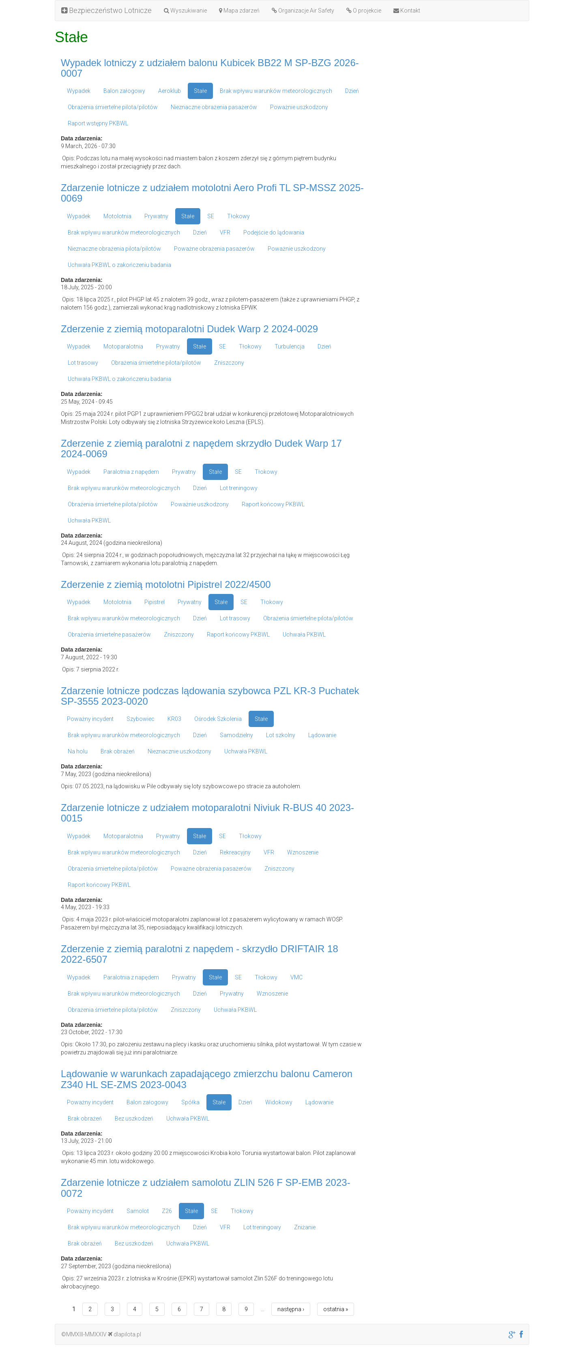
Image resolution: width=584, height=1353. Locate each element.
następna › (290, 1309)
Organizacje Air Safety (303, 10)
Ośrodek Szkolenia (218, 719)
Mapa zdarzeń (239, 10)
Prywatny (156, 216)
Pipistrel (154, 602)
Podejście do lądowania (273, 232)
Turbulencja (290, 346)
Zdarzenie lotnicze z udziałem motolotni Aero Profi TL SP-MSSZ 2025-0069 (212, 193)
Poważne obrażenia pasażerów (214, 248)
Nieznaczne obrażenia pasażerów (214, 107)
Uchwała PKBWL (89, 520)
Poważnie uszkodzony (299, 107)
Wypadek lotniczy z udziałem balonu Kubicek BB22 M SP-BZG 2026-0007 (210, 68)
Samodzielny (236, 735)
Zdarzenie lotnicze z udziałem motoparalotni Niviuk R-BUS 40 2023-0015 (207, 813)
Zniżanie (305, 1227)
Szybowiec (141, 719)
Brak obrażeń (118, 751)
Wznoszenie (302, 852)
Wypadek (78, 91)
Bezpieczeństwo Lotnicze (106, 10)
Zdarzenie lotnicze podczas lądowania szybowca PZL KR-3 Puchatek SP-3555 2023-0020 (210, 696)
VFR (225, 232)
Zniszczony (229, 362)
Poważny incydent (90, 719)
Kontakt (406, 10)
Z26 (167, 1211)
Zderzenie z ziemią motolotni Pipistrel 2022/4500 (166, 584)
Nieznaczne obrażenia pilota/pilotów (114, 248)
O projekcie (363, 10)
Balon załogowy (124, 91)
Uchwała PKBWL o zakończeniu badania (119, 265)
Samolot (138, 1211)
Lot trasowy (83, 362)
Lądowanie (322, 735)
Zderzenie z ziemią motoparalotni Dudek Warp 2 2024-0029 (189, 328)
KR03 (174, 719)
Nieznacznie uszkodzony (179, 751)
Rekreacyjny (235, 852)
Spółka (190, 1102)
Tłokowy (238, 216)
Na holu (78, 751)
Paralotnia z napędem (131, 472)
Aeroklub (169, 91)
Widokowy (278, 1102)
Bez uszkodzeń (134, 1118)
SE (210, 216)
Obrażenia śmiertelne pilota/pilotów (113, 107)
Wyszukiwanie (185, 10)
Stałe (200, 91)
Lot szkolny (280, 735)
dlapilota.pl (124, 1334)
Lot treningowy (239, 488)
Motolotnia (117, 216)
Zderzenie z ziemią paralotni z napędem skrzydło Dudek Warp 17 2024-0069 (201, 448)
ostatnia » (335, 1309)
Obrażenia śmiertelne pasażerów (109, 634)
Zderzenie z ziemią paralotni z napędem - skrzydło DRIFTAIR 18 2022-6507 (199, 954)
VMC (296, 977)
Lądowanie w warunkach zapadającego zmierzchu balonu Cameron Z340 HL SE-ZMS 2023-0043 (206, 1079)
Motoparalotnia (123, 346)
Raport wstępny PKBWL (98, 123)
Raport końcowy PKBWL (273, 504)
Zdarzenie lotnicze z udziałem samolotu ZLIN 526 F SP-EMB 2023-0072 (205, 1187)
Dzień (352, 91)
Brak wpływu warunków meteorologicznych (276, 91)
